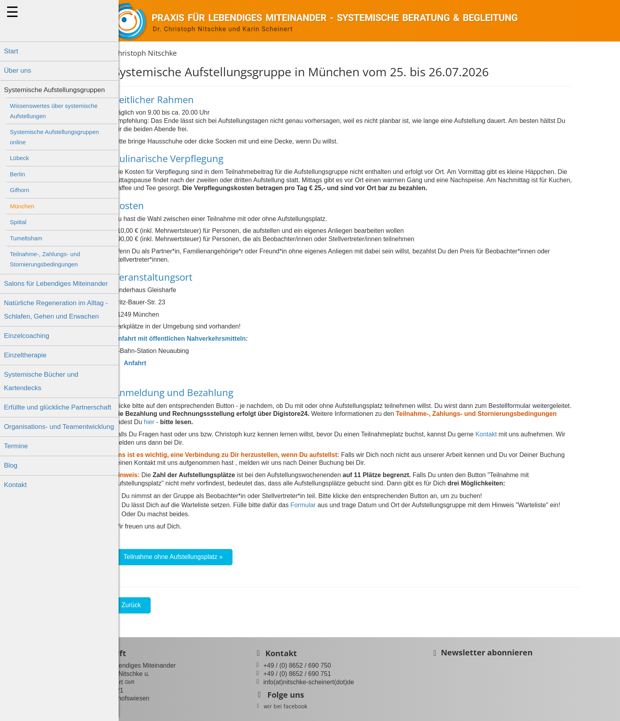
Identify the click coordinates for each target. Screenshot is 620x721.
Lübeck (19, 158)
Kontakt (15, 485)
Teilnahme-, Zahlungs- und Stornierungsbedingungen (45, 259)
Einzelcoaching (26, 336)
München (22, 206)
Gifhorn (19, 190)
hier (175, 422)
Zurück (157, 605)
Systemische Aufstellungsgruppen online (54, 136)
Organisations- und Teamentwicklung (59, 426)
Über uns (17, 70)
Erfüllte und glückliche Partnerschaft (57, 407)
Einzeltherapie (25, 355)
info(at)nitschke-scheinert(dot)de (344, 682)
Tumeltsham (26, 238)
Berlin (17, 174)
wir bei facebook (320, 706)
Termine (16, 446)
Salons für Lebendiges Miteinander (56, 283)
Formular (329, 505)
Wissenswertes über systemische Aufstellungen (54, 110)
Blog (10, 465)
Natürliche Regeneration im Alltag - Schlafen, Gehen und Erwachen (56, 309)
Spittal (18, 222)
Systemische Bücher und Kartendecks (41, 381)
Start (11, 51)
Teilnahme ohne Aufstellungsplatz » (199, 556)
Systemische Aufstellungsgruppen (54, 90)
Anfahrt (156, 363)
